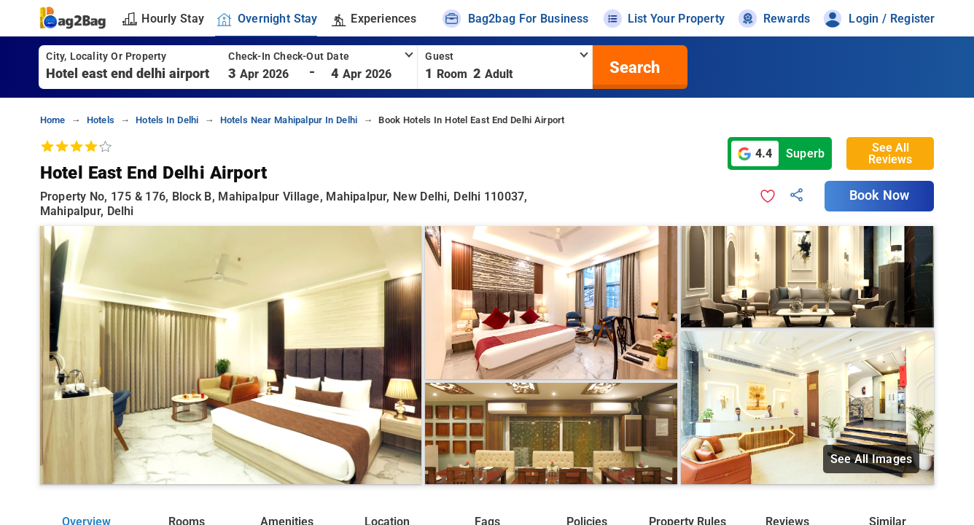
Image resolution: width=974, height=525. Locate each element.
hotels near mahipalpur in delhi (289, 119)
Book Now (879, 195)
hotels (100, 119)
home (53, 119)
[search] (632, 67)
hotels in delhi (167, 119)
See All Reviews (890, 153)
